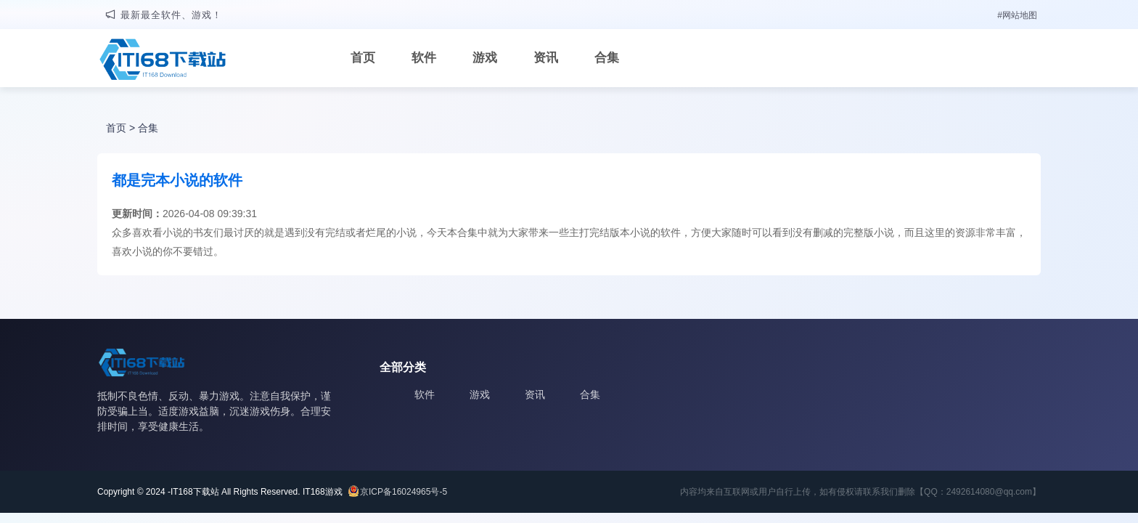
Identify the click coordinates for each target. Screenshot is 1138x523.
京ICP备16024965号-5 (403, 492)
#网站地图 (1017, 15)
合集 (606, 58)
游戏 (484, 58)
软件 (424, 58)
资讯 (545, 58)
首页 (363, 58)
